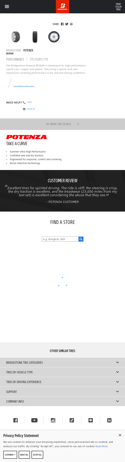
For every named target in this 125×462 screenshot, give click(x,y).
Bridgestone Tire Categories (62, 362)
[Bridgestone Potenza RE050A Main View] (16, 36)
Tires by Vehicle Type (62, 372)
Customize (10, 454)
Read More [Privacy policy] (101, 446)
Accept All (37, 454)
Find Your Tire (118, 6)
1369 (29, 102)
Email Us (31, 109)
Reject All (24, 454)
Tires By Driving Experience (62, 382)
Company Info (62, 401)
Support (62, 391)
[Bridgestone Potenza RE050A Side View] (54, 36)
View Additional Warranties (24, 86)
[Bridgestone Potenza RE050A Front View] (35, 36)
